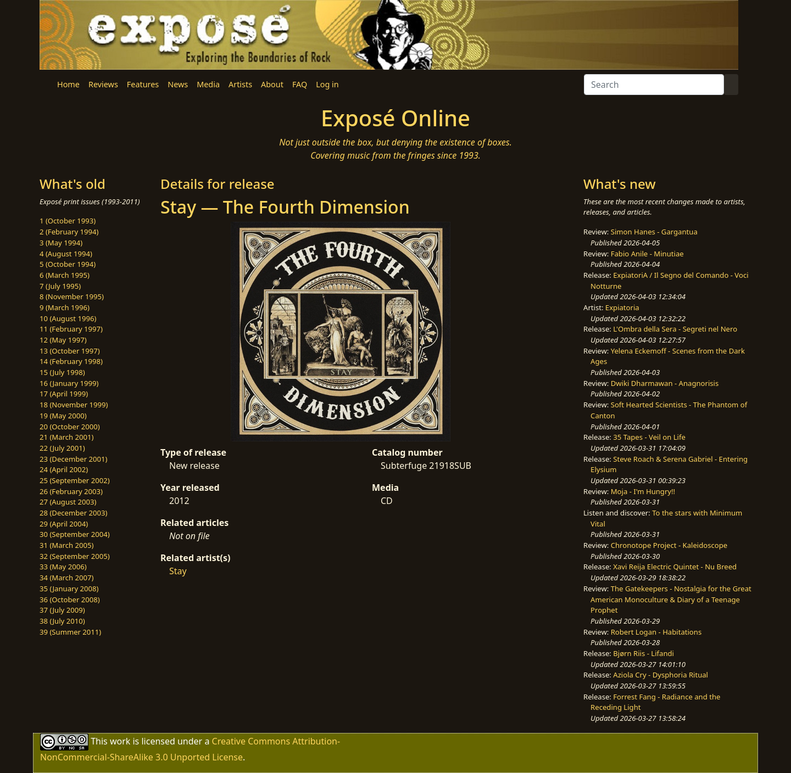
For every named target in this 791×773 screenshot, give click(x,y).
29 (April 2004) (64, 524)
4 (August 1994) (66, 254)
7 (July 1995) (60, 286)
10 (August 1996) (68, 318)
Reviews (103, 84)
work (120, 741)
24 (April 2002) (64, 469)
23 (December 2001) (73, 459)
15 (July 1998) (62, 372)
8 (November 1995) (72, 296)
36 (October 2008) (70, 599)
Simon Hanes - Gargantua (654, 232)
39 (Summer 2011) (70, 632)
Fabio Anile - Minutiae (647, 254)
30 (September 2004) (75, 534)
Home (68, 84)
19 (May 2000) (63, 416)
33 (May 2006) (63, 567)
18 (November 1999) (74, 405)
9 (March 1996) (65, 307)
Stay (178, 571)
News (178, 84)
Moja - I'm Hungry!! (643, 491)
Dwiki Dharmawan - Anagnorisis (665, 383)
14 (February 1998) (71, 361)
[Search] (654, 84)
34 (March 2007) (66, 577)
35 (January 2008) (69, 588)
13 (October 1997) (70, 351)
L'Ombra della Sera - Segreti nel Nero (675, 329)
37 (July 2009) (62, 610)
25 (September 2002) (75, 480)
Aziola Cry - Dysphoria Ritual (660, 675)
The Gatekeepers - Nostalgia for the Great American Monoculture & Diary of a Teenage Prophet (671, 599)
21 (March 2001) (66, 437)
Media (208, 84)
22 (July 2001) (62, 448)
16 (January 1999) (69, 383)
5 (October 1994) (68, 264)
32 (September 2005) (75, 556)
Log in (327, 84)
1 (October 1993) (68, 221)
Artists (240, 84)
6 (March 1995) (65, 275)
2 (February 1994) (69, 232)
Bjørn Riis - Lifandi (643, 653)
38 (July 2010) (62, 621)
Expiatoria (622, 307)
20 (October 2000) (70, 427)
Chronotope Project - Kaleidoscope (669, 545)
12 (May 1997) (63, 340)
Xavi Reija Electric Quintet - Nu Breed (675, 567)
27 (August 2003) (68, 502)
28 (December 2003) (73, 513)
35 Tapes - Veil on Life (649, 437)
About (272, 84)
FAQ (299, 84)
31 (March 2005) (66, 545)
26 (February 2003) (71, 491)
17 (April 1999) (64, 394)
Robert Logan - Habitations (656, 632)
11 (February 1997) (71, 329)
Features (143, 84)
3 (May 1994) (61, 243)
